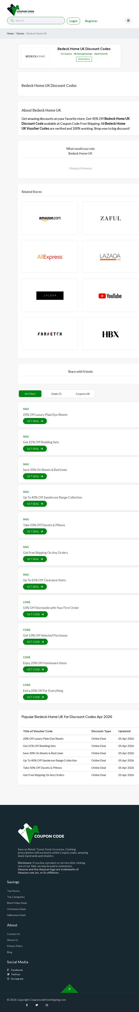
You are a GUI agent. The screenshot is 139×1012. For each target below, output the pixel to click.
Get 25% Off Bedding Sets (41, 442)
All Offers (30, 393)
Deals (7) (56, 393)
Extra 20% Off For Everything (43, 691)
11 (62, 54)
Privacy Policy (14, 945)
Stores (20, 33)
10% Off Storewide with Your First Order (51, 608)
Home (10, 33)
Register (91, 21)
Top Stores (13, 890)
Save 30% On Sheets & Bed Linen (45, 470)
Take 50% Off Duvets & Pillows (44, 525)
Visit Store (84, 59)
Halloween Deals (16, 915)
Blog (9, 952)
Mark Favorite (101, 54)
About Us (12, 939)
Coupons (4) (83, 393)
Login (73, 21)
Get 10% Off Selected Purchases (45, 635)
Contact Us (13, 933)
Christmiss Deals (16, 909)
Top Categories (16, 896)
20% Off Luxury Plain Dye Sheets (45, 415)
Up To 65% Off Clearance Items (44, 580)
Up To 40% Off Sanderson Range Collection (52, 497)
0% (75, 54)
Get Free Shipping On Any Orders (45, 553)
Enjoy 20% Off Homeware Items (45, 663)
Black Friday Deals (17, 902)
